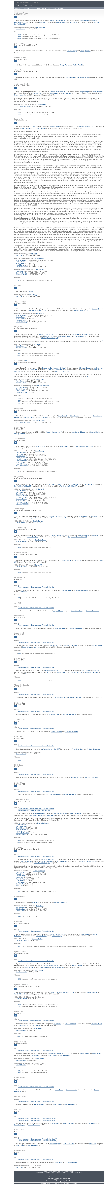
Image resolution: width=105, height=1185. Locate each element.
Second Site (56, 1183)
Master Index (26, 8)
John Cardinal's (51, 1183)
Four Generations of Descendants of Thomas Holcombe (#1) (37, 1118)
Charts (33, 8)
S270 (19, 760)
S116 (19, 1004)
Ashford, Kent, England (53, 484)
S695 (19, 36)
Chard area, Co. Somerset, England (53, 368)
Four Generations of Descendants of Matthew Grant (34, 810)
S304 (19, 891)
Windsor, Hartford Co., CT (58, 20)
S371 (19, 353)
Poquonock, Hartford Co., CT (77, 537)
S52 (19, 112)
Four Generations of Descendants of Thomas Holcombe (36, 587)
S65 (19, 842)
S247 (19, 946)
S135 (19, 35)
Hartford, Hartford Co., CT (84, 446)
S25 (19, 598)
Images (50, 8)
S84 (19, 400)
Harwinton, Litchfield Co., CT (54, 670)
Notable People (41, 8)
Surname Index (18, 8)
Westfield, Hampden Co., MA (57, 518)
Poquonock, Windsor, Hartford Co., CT (61, 992)
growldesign (74, 1183)
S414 (19, 1036)
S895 (19, 653)
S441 (19, 916)
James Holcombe (52, 1171)
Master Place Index (58, 8)
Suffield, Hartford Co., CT (50, 859)
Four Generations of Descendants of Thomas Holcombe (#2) (37, 1120)
